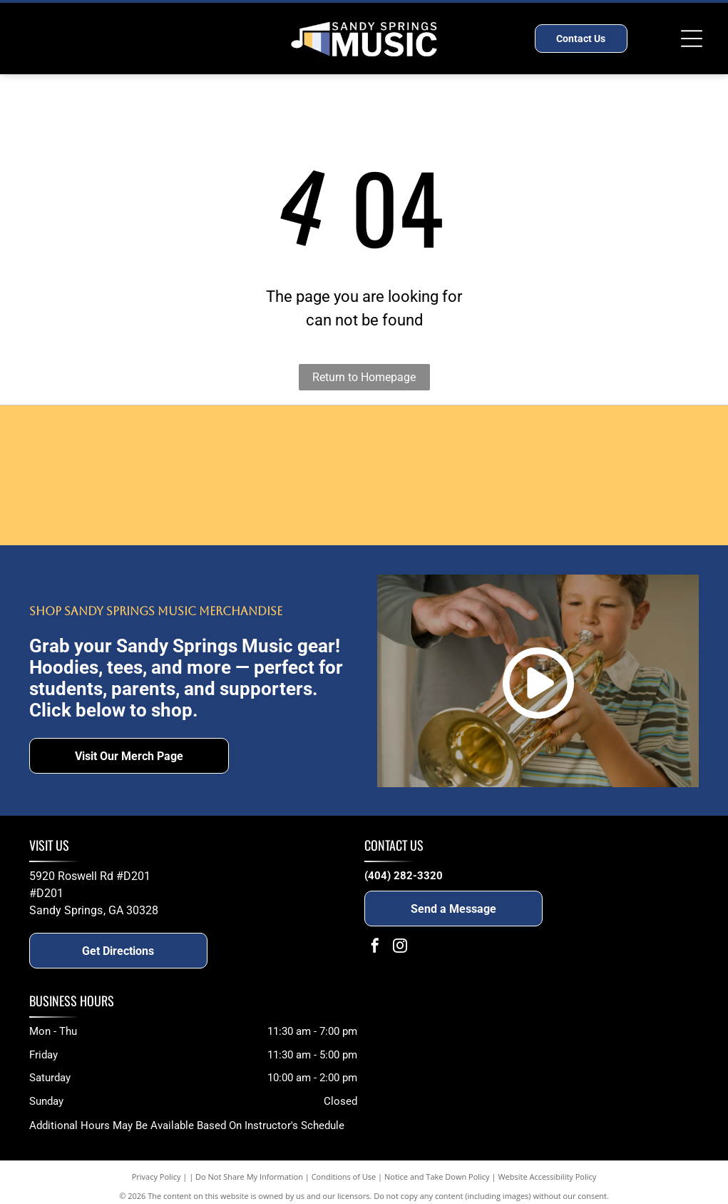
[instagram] (400, 947)
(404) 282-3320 (403, 875)
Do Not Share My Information (249, 1176)
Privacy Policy (156, 1176)
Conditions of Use (344, 1176)
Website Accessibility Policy (547, 1176)
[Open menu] (691, 38)
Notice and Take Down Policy (437, 1176)
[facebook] (375, 947)
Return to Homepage (364, 377)
